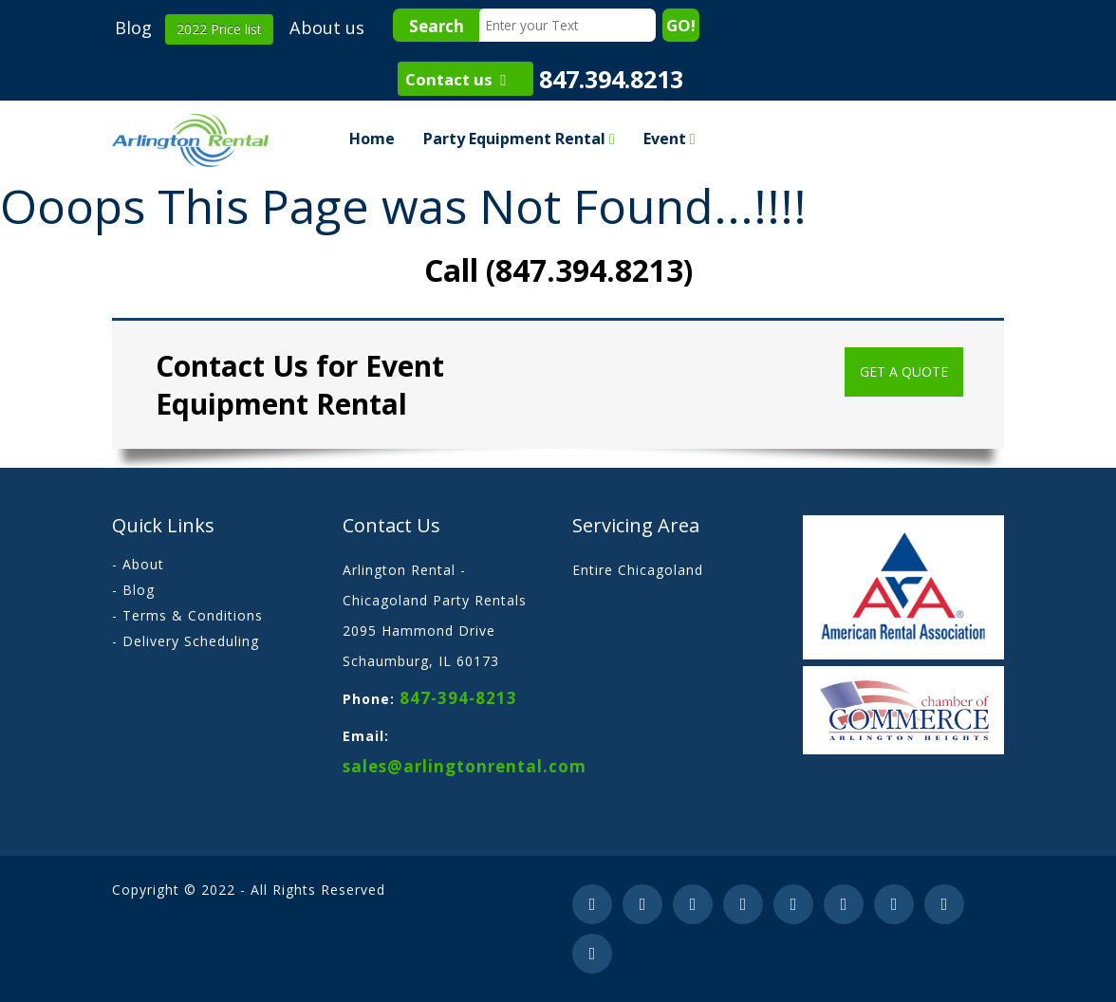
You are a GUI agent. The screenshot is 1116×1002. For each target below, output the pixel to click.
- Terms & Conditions (187, 615)
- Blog (133, 590)
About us (326, 27)
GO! (681, 25)
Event (669, 138)
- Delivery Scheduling (185, 641)
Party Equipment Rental (519, 138)
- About (138, 564)
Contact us (455, 79)
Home (372, 138)
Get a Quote (904, 371)
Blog (133, 27)
